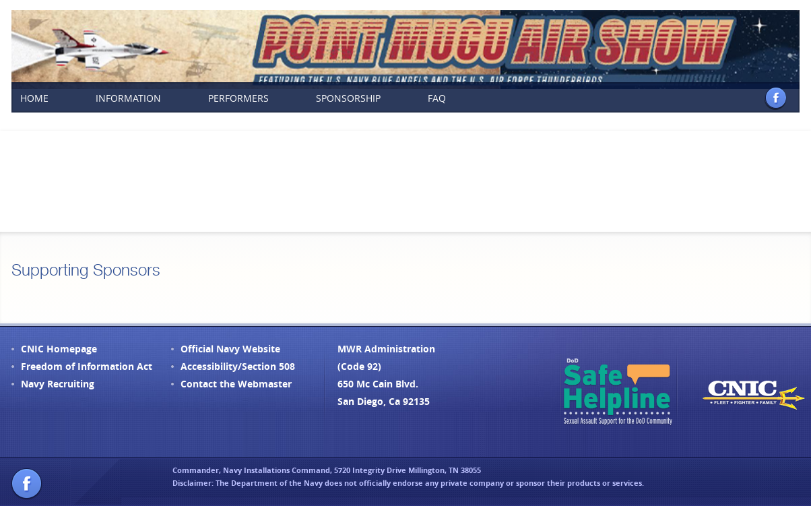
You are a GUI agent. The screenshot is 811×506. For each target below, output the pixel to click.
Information (128, 98)
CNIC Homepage (59, 348)
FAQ (437, 98)
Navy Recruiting (57, 383)
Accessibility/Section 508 (238, 366)
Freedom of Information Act (86, 366)
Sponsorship (348, 98)
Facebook (775, 97)
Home (34, 98)
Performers (238, 98)
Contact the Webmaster (236, 383)
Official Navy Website (230, 348)
